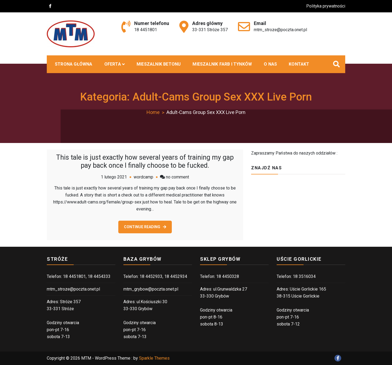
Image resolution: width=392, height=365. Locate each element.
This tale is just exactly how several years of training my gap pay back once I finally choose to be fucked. (145, 161)
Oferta (112, 64)
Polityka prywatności (328, 6)
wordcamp (143, 177)
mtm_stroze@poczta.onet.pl (280, 29)
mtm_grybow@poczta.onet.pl (150, 289)
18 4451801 (145, 29)
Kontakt (299, 64)
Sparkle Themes (154, 358)
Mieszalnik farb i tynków (222, 64)
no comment (177, 177)
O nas (270, 64)
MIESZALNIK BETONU (159, 64)
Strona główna (73, 64)
